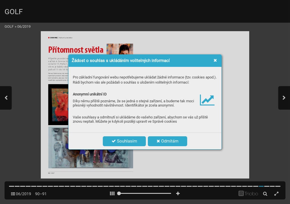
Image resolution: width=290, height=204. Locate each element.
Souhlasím (124, 141)
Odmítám (167, 141)
